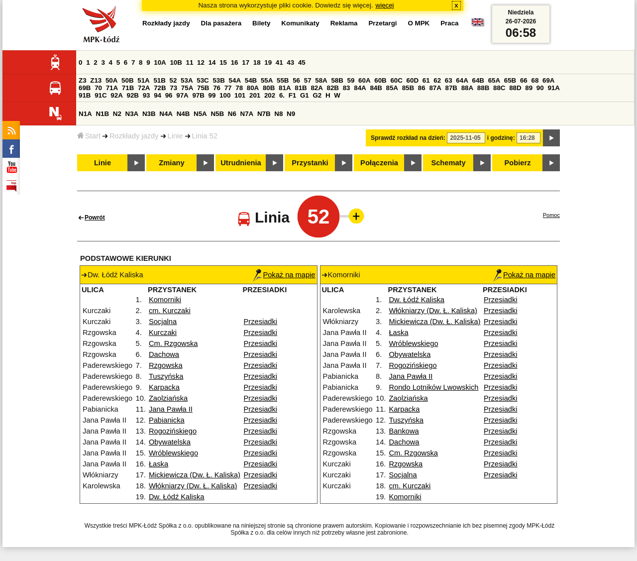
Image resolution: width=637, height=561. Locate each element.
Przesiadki (261, 322)
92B (132, 95)
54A (235, 80)
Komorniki (165, 300)
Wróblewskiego (173, 453)
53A (187, 80)
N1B (102, 113)
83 (346, 88)
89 (528, 88)
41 (279, 62)
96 (169, 95)
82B (333, 88)
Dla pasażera (221, 23)
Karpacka (164, 387)
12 (201, 62)
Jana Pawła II (171, 409)
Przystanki (310, 163)
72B (160, 88)
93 (146, 95)
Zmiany (171, 163)
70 (98, 88)
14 (212, 62)
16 (234, 62)
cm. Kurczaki (170, 311)
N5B (217, 113)
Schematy (448, 163)
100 (224, 95)
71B (128, 88)
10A (160, 62)
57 (308, 80)
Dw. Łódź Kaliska (177, 497)
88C (499, 88)
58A (321, 80)
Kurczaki (163, 333)
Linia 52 (204, 136)
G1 (304, 95)
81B (301, 88)
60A (364, 80)
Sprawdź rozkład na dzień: (408, 137)
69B (85, 88)
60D (413, 80)
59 (351, 80)
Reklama (344, 23)
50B (127, 80)
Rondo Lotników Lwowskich (433, 387)
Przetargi (382, 23)
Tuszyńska (166, 376)
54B (251, 80)
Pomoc (551, 215)
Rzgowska (166, 365)
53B (218, 80)
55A (267, 80)
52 (173, 80)
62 (437, 80)
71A (112, 88)
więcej (385, 5)
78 (239, 88)
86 (421, 88)
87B (451, 88)
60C (396, 80)
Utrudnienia (240, 163)
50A (111, 80)
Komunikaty (300, 23)
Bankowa (404, 431)
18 (257, 62)
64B (478, 80)
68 (534, 80)
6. (282, 95)
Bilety (261, 23)
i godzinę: (501, 137)
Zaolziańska (168, 398)
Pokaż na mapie (284, 275)
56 (296, 80)
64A (462, 80)
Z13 (96, 80)
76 (216, 88)
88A (467, 88)
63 (448, 80)
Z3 (83, 80)
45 (302, 62)
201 (254, 95)
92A (116, 95)
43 (290, 62)
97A (182, 95)
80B (269, 88)
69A (548, 80)
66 (524, 80)
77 (228, 88)
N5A (200, 113)
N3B (149, 113)
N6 (232, 113)
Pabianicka (167, 420)
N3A (132, 113)
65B (510, 80)
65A (494, 80)
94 (157, 95)
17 (245, 62)
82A (316, 88)
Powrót (95, 217)
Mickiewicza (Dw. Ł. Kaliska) (194, 475)
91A (553, 88)
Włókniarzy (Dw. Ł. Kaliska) (193, 486)
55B (283, 80)
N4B (183, 113)
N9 (291, 113)
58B (337, 80)
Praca (449, 23)
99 (212, 95)
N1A (85, 113)
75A (187, 88)
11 (190, 62)
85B (408, 88)
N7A (247, 113)
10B (176, 62)
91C (100, 95)
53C (203, 80)
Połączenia (379, 163)
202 (269, 95)
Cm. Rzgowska (173, 343)
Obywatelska (170, 442)
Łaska (158, 464)
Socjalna (163, 322)
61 (426, 80)
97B (198, 95)
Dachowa (164, 354)
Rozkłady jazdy (134, 136)
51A (143, 80)
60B (380, 80)
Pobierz (518, 163)
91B (85, 95)
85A (392, 88)
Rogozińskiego (173, 431)
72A (144, 88)
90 (540, 88)
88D (515, 88)
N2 (117, 113)
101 (239, 95)
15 (223, 62)
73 (173, 88)
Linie (175, 136)
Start (89, 136)
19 (268, 62)
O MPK (419, 23)
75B (203, 88)
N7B (264, 113)
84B (376, 88)
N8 (278, 113)
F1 (293, 95)
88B (483, 88)
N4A (166, 113)
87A (435, 88)
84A (360, 88)
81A (285, 88)
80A (253, 88)
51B (159, 80)
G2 (317, 95)
